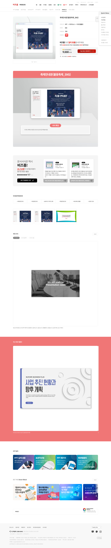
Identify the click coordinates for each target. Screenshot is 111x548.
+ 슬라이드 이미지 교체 (48, 201)
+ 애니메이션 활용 (76, 201)
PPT (66, 24)
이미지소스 (72, 24)
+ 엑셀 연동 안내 (62, 201)
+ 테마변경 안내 (20, 201)
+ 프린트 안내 (91, 201)
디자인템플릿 (79, 24)
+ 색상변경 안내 (34, 201)
